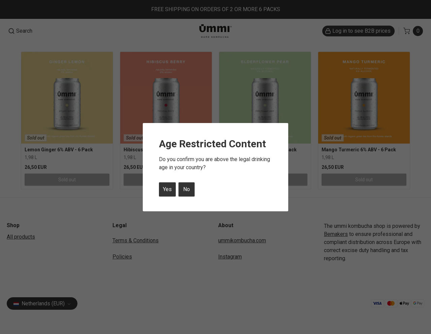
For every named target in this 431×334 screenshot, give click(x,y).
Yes (167, 189)
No (186, 189)
